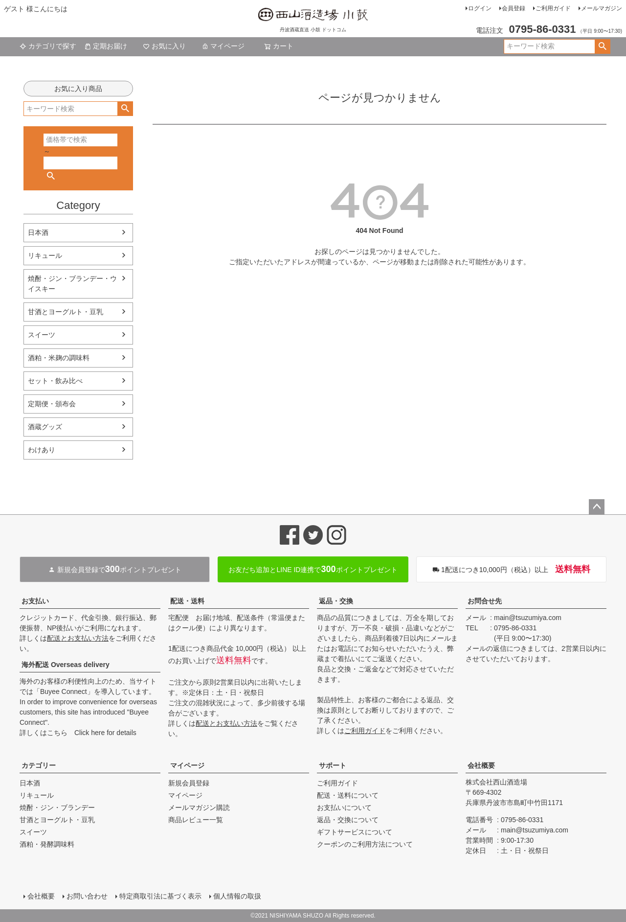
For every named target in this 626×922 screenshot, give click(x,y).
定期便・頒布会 (52, 404)
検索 (602, 46)
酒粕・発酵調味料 (47, 844)
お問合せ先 (485, 601)
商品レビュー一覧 (195, 820)
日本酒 (38, 232)
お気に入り (164, 46)
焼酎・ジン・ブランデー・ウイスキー (72, 284)
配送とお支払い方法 (78, 638)
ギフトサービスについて (354, 832)
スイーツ (41, 335)
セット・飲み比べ (55, 381)
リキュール (45, 255)
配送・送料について (348, 795)
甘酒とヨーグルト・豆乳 (65, 312)
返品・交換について (348, 820)
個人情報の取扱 (237, 896)
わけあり (41, 450)
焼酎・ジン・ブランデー (57, 807)
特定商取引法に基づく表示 (160, 896)
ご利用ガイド (553, 8)
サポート (332, 765)
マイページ (223, 46)
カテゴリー (39, 765)
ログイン (480, 8)
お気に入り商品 (78, 88)
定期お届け (105, 46)
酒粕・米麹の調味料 (58, 358)
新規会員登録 (188, 783)
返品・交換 (336, 601)
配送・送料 (187, 601)
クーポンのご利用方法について (365, 844)
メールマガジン (601, 8)
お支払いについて (344, 807)
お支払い (35, 601)
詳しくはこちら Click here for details (78, 733)
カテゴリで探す (48, 46)
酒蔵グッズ (45, 427)
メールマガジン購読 (199, 807)
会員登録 (513, 8)
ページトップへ (596, 507)
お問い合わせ (87, 896)
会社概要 (481, 765)
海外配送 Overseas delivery (66, 664)
